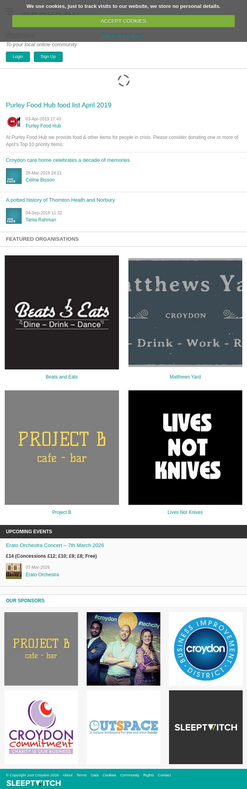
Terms (81, 775)
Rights (148, 775)
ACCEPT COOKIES (123, 21)
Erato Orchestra (42, 574)
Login (18, 56)
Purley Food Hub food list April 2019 (58, 105)
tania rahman (41, 220)
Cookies (109, 775)
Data (94, 775)
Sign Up (48, 56)
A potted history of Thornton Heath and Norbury (60, 200)
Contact (164, 775)
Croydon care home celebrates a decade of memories (68, 160)
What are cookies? (123, 36)
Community (129, 775)
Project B (61, 512)
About (67, 775)
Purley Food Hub (43, 126)
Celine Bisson (40, 180)
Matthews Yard (185, 377)
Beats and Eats (62, 377)
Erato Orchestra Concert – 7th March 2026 (55, 545)
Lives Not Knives (185, 512)
